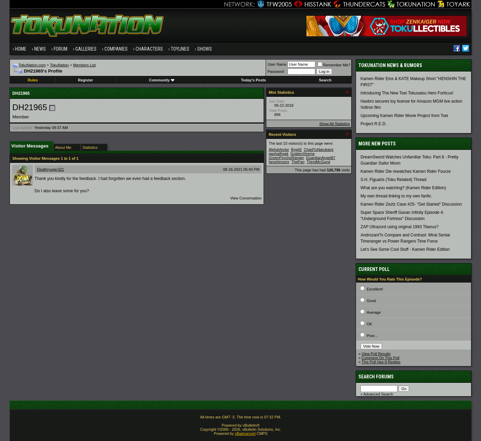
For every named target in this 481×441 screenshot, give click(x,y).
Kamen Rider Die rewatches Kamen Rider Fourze (405, 171)
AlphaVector (279, 149)
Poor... (372, 336)
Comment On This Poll (380, 358)
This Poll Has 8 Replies (381, 362)
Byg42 (296, 149)
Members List (84, 65)
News (40, 49)
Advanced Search (378, 394)
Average (374, 312)
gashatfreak (278, 154)
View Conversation (246, 198)
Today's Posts (253, 80)
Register (85, 80)
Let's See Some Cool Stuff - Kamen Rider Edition (405, 249)
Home (20, 49)
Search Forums (376, 376)
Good (371, 301)
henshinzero (279, 162)
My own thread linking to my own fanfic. (396, 196)
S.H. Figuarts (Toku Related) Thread (393, 179)
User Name (277, 64)
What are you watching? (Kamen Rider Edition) (403, 187)
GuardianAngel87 (321, 158)
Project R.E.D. (373, 123)
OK (369, 324)
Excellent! (375, 289)
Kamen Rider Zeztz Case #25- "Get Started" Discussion (411, 204)
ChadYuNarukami (318, 149)
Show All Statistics (334, 124)
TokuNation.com (32, 65)
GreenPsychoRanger (286, 158)
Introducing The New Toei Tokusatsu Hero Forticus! (406, 93)
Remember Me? (334, 65)
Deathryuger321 (50, 169)
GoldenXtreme (302, 154)
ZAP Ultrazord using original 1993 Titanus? (399, 226)
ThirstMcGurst (318, 162)
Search (325, 80)
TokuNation (59, 65)
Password (275, 71)
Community (162, 80)
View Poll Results (376, 354)
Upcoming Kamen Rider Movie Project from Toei (404, 115)
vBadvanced (245, 433)
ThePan (298, 162)
